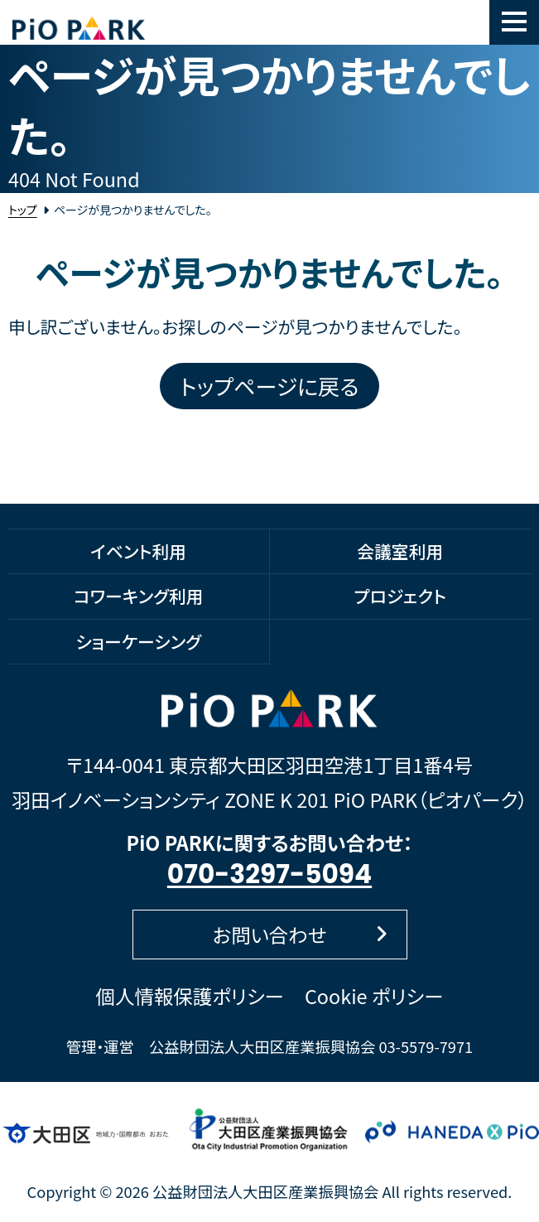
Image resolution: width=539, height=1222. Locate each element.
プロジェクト (400, 595)
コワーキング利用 (139, 595)
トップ (22, 209)
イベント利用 (138, 551)
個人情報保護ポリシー (190, 996)
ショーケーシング (138, 641)
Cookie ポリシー (374, 996)
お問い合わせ (300, 934)
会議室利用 (400, 551)
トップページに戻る (269, 385)
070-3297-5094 (269, 874)
